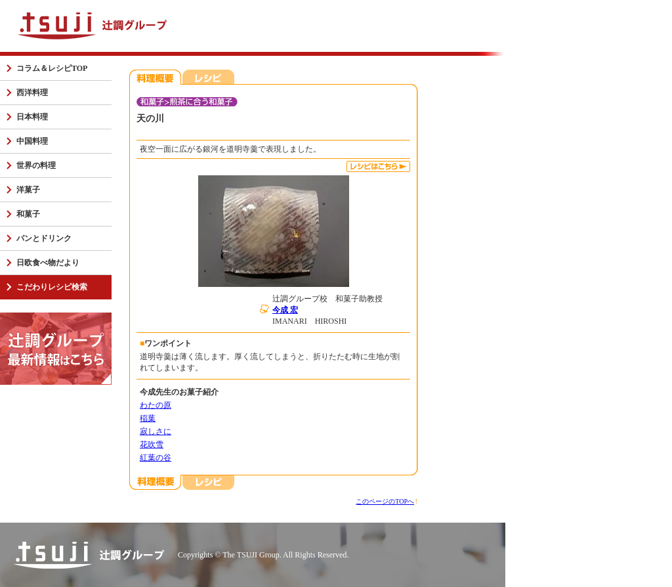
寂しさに (155, 431)
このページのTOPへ (385, 501)
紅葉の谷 (155, 457)
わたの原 (155, 405)
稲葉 (148, 418)
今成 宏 (285, 310)
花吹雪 (151, 444)
